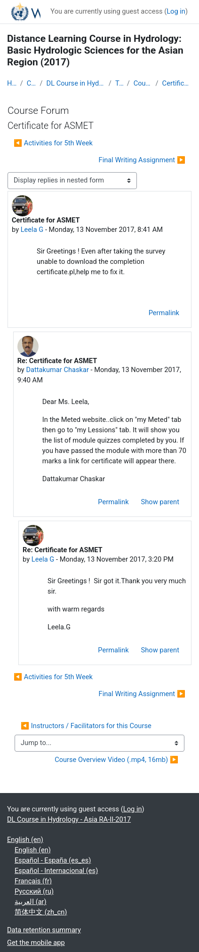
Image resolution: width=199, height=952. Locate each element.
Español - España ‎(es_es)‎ (53, 860)
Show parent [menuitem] (160, 502)
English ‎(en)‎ (25, 839)
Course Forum (143, 83)
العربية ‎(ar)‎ (31, 901)
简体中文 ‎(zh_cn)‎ (41, 912)
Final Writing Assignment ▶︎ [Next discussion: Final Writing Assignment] (142, 160)
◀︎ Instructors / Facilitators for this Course (86, 726)
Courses (31, 83)
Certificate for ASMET (177, 83)
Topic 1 (119, 83)
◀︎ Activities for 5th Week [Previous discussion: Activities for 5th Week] (53, 143)
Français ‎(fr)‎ (33, 881)
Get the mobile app (36, 942)
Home (11, 83)
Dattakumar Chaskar (57, 369)
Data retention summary (44, 930)
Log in (176, 11)
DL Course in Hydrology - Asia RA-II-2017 (76, 83)
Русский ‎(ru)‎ (34, 891)
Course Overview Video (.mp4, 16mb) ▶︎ (116, 759)
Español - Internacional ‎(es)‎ (56, 870)
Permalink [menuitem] (164, 313)
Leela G (32, 229)
